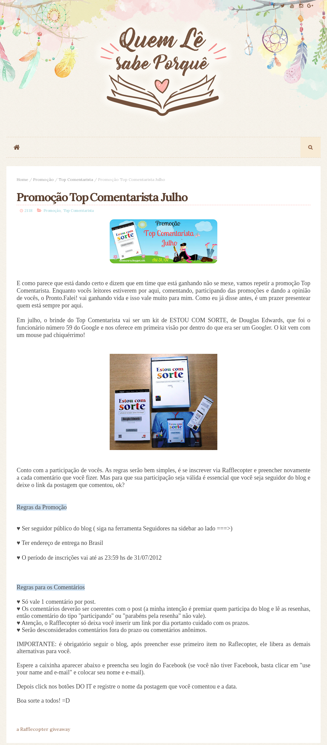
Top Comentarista (76, 179)
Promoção (43, 179)
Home (22, 179)
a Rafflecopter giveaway (43, 729)
